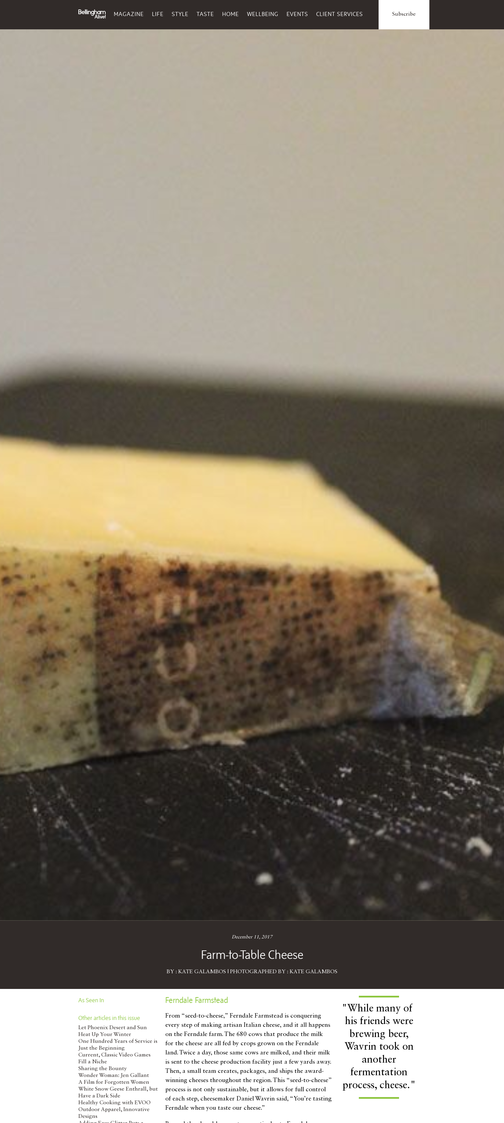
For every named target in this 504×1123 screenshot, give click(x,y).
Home (230, 14)
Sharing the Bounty (102, 1068)
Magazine (129, 14)
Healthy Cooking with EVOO (114, 1103)
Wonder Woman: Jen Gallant (113, 1075)
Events (297, 14)
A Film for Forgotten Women (113, 1082)
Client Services (339, 14)
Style (180, 14)
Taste (205, 14)
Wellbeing (262, 14)
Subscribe (404, 14)
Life (158, 14)
